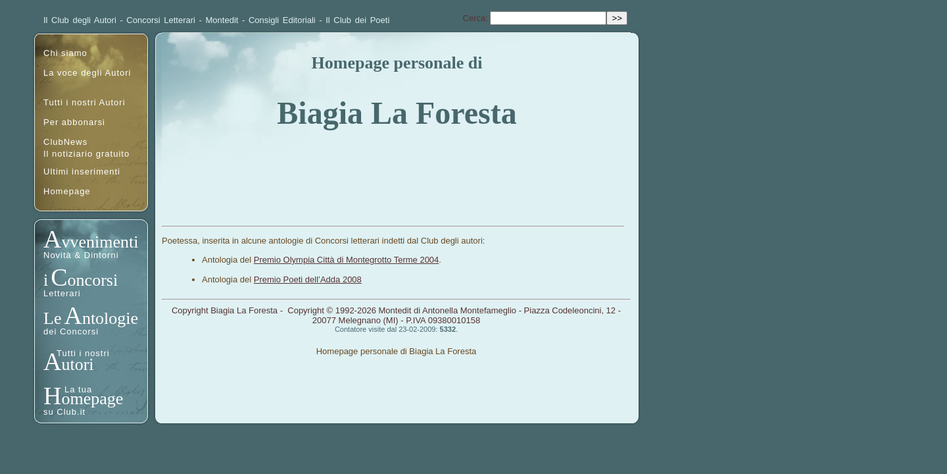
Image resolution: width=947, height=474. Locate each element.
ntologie (110, 318)
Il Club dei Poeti (357, 20)
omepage (92, 398)
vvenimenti (99, 241)
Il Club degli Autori (79, 20)
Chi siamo (65, 53)
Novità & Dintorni (81, 255)
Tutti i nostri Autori (84, 102)
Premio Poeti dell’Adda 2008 (308, 279)
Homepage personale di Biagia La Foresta (396, 351)
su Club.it (64, 412)
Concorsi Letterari (160, 20)
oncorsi (93, 280)
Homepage (67, 191)
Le (52, 318)
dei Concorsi (71, 331)
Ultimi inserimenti (81, 171)
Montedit (222, 20)
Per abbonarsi (74, 122)
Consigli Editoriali (282, 20)
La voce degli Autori (87, 73)
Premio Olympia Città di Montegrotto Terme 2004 (346, 260)
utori (77, 364)
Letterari (62, 293)
